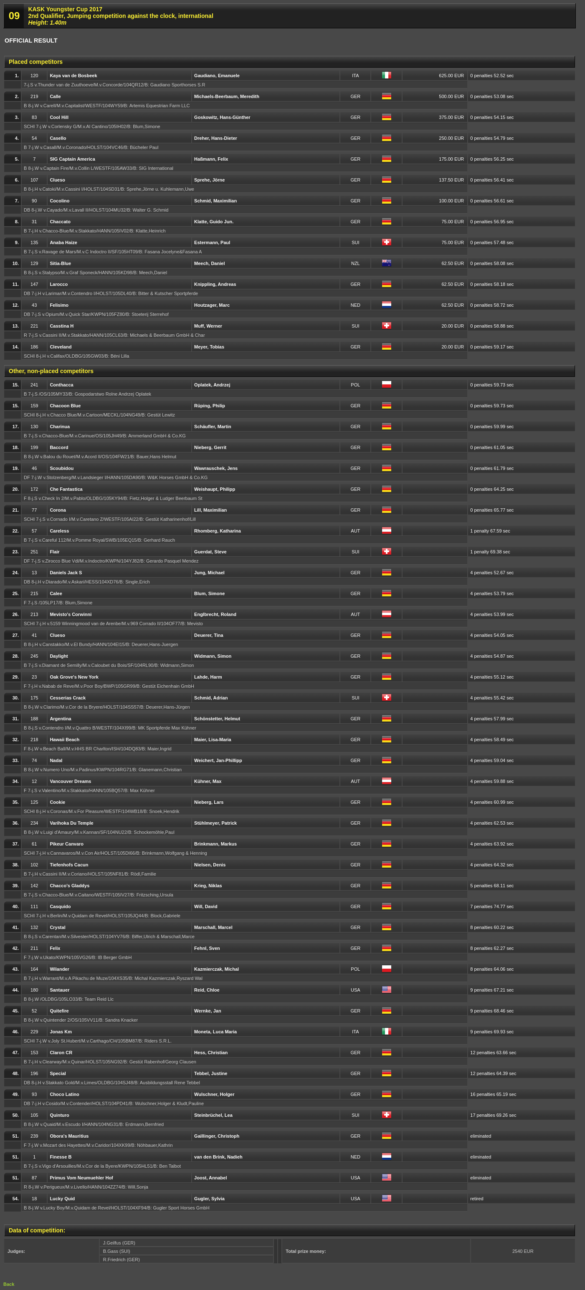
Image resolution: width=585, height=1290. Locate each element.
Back (8, 1284)
